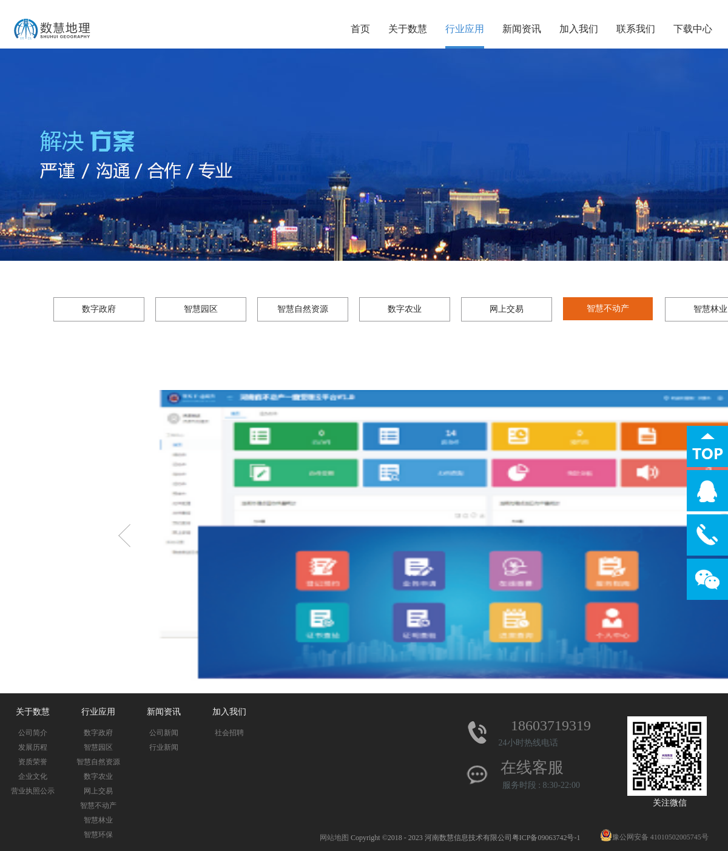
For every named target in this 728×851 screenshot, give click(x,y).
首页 (360, 29)
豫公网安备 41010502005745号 (654, 837)
